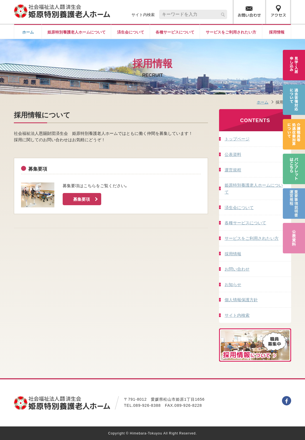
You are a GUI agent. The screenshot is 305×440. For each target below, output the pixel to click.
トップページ (237, 138)
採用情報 (276, 32)
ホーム (28, 32)
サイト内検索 (237, 315)
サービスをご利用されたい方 (231, 32)
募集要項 (86, 199)
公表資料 (233, 154)
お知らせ (233, 284)
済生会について (130, 32)
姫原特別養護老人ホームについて (76, 32)
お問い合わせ (237, 269)
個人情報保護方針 (241, 299)
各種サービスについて (175, 32)
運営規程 (233, 169)
